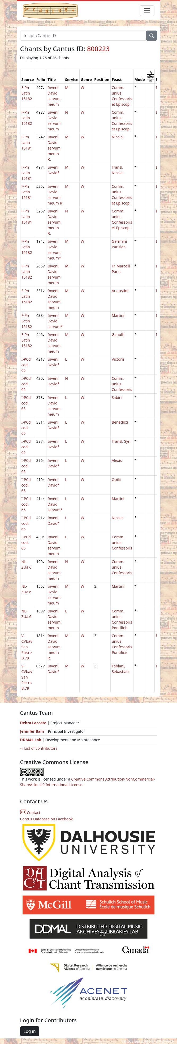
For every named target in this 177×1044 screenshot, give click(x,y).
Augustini (120, 290)
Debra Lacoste (33, 722)
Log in (30, 1031)
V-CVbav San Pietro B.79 (26, 647)
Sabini (117, 397)
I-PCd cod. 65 (26, 365)
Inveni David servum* (55, 321)
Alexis (117, 460)
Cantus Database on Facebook (46, 818)
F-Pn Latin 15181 (26, 142)
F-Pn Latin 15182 (26, 93)
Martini (118, 315)
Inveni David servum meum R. (54, 148)
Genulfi (118, 334)
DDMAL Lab (30, 739)
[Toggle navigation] (147, 10)
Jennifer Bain (32, 731)
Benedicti (120, 422)
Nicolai (118, 136)
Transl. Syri (121, 441)
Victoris (118, 359)
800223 (98, 48)
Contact (30, 812)
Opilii (116, 479)
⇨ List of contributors (38, 748)
